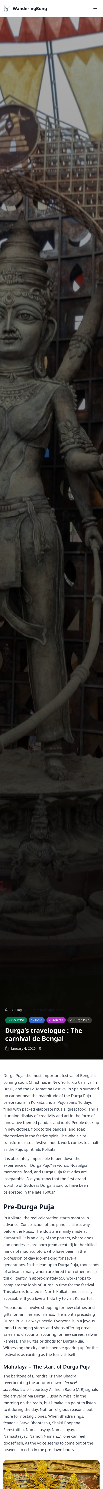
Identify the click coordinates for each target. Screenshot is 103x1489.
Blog (18, 1010)
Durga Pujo (79, 1020)
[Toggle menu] (95, 8)
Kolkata (56, 1020)
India (36, 1020)
